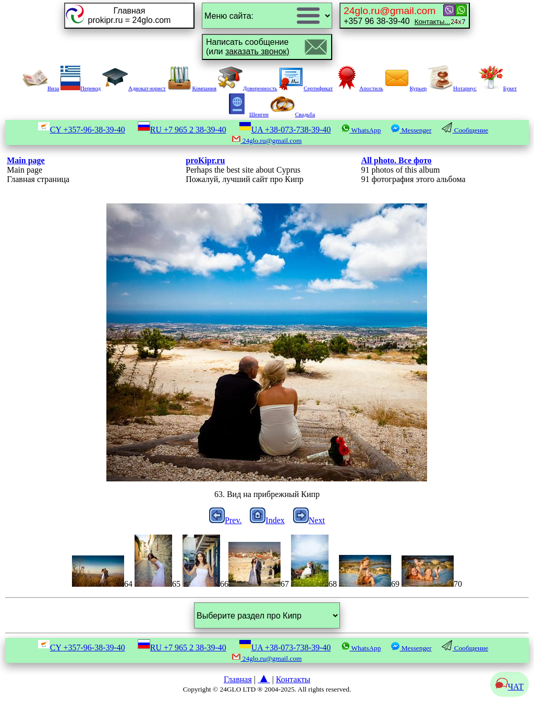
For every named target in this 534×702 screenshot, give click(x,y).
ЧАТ (509, 686)
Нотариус (452, 88)
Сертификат (305, 88)
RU (182, 129)
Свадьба (292, 114)
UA (285, 129)
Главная (238, 679)
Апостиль (358, 88)
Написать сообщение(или (247, 47)
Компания (191, 88)
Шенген (246, 114)
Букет (497, 88)
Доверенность (247, 88)
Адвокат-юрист (134, 88)
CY (81, 129)
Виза (40, 88)
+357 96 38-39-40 (397, 15)
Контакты (293, 679)
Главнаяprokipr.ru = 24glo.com (129, 15)
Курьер (405, 88)
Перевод (80, 88)
